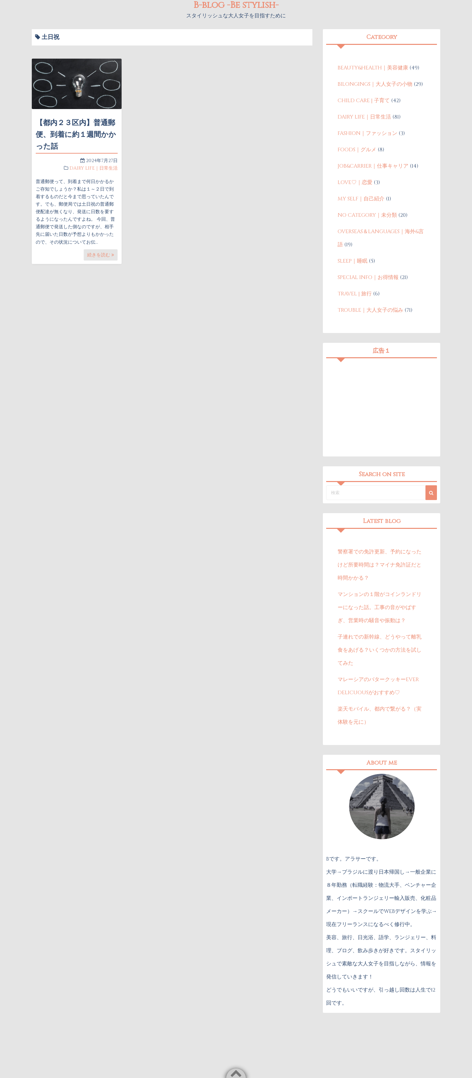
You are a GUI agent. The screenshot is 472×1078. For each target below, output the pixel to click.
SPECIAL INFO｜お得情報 (368, 277)
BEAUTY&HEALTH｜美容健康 (373, 67)
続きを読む (100, 255)
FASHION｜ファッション (367, 133)
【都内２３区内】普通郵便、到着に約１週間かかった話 (76, 135)
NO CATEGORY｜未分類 (367, 215)
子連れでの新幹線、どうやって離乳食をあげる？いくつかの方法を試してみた (380, 650)
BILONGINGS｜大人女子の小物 (375, 84)
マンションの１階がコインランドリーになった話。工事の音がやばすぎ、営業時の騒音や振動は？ (380, 607)
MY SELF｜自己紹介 (361, 198)
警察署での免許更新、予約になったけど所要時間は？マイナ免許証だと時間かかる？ (380, 565)
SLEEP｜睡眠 (352, 261)
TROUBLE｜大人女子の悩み (370, 310)
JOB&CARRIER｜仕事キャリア (373, 166)
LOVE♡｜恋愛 (355, 182)
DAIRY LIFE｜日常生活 (93, 168)
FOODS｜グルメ (357, 149)
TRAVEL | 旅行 (355, 293)
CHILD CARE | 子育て (364, 100)
